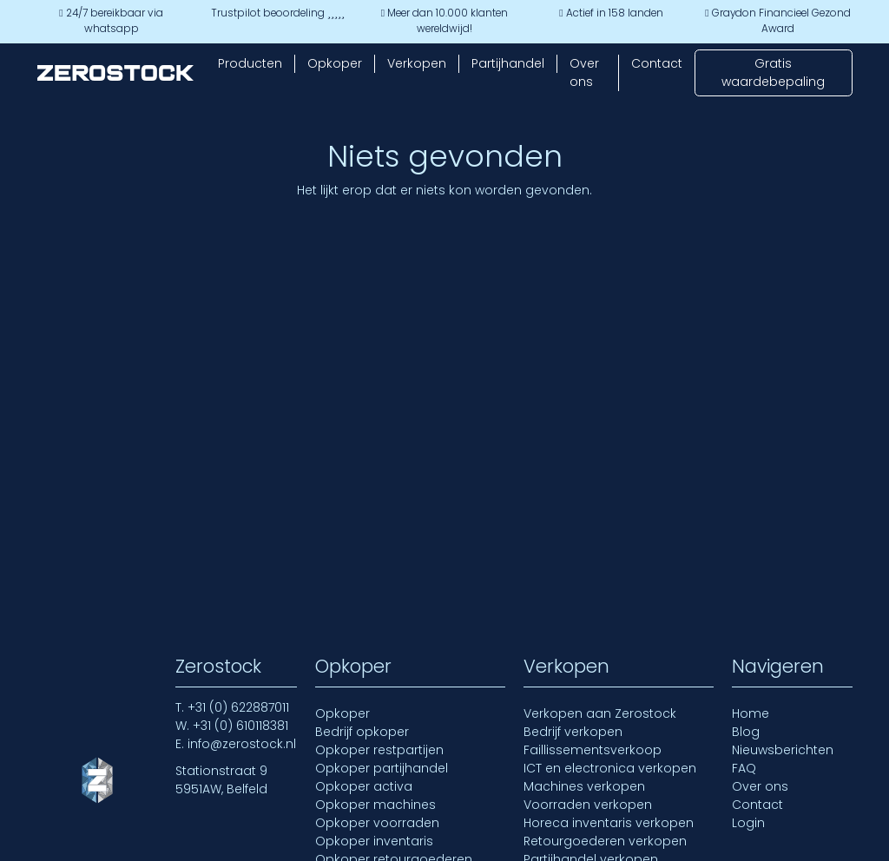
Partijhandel (507, 63)
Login (748, 822)
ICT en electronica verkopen (610, 768)
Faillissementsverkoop (593, 750)
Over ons (584, 72)
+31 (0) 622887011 (238, 707)
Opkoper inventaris (374, 841)
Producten (250, 63)
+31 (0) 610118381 (240, 725)
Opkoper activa (363, 786)
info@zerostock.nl (242, 744)
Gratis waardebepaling (773, 72)
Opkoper (334, 63)
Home (750, 713)
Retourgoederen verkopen (605, 841)
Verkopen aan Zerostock (600, 713)
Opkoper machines (375, 804)
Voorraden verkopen (588, 804)
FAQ (744, 768)
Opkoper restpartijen (379, 750)
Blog (746, 731)
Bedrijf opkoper (362, 731)
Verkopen (416, 63)
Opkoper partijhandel (381, 768)
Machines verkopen (584, 786)
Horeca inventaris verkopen (609, 822)
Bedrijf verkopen (573, 731)
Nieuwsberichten (782, 750)
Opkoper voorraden (377, 822)
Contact (656, 63)
